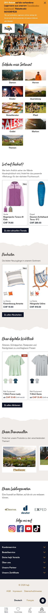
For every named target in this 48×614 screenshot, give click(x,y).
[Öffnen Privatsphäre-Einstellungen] (43, 600)
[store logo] (8, 28)
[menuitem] (8, 591)
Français (30, 600)
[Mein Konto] (30, 610)
